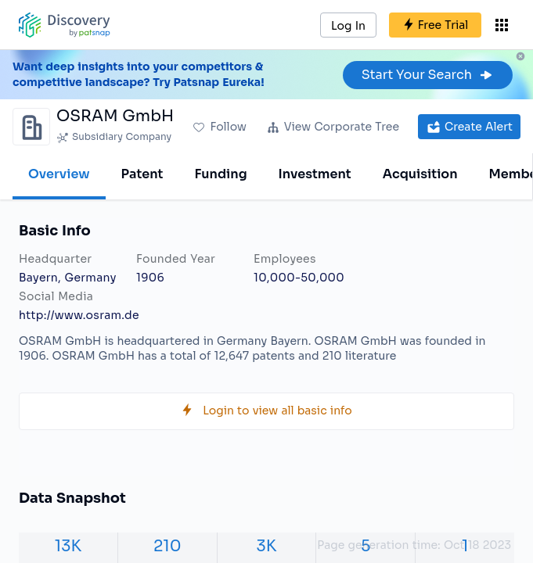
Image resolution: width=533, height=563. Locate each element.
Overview (59, 174)
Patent (142, 174)
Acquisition (420, 174)
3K (267, 546)
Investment (315, 174)
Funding (220, 174)
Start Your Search (428, 74)
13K (68, 546)
